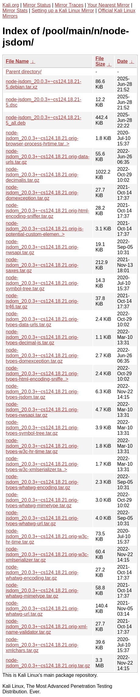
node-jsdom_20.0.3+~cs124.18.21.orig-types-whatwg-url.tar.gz (42, 518)
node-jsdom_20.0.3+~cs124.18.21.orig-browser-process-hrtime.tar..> (42, 138)
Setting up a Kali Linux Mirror (63, 10)
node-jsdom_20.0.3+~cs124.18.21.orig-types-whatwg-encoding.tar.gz (42, 482)
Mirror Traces (69, 5)
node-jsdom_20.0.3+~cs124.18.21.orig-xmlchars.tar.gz (42, 645)
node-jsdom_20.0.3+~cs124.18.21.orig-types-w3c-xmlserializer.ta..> (42, 464)
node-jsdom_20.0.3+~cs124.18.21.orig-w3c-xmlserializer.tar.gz (47, 554)
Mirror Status (37, 5)
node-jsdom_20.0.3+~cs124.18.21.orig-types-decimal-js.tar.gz (42, 337)
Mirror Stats (15, 10)
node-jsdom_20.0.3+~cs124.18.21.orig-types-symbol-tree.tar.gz (42, 428)
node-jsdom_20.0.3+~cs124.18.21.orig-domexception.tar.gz (42, 193)
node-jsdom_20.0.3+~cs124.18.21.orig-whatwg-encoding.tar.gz (42, 572)
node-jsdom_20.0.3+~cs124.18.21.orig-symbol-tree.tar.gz (42, 283)
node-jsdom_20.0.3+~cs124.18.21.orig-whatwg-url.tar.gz (42, 608)
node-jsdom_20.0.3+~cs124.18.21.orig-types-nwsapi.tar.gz (42, 410)
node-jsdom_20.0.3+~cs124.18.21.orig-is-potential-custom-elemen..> (44, 229)
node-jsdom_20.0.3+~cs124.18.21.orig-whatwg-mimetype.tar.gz (42, 590)
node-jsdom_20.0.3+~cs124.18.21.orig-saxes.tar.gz (42, 265)
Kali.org (10, 5)
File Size (100, 61)
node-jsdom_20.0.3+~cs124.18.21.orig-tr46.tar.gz (42, 301)
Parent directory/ (23, 71)
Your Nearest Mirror (108, 5)
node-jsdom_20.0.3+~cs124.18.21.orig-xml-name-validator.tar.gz (47, 626)
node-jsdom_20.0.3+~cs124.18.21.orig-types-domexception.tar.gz (42, 355)
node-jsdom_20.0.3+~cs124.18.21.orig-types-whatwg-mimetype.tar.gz (42, 500)
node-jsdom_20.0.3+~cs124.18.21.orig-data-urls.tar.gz (47, 157)
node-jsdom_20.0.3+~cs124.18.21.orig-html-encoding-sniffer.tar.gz (47, 211)
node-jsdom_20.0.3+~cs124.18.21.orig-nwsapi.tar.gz (42, 247)
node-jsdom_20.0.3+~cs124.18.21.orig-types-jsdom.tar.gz (42, 391)
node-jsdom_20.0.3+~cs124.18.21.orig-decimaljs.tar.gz (42, 175)
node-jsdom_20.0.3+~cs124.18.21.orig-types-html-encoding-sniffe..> (42, 373)
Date (122, 61)
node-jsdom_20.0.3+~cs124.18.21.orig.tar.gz (48, 663)
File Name (17, 61)
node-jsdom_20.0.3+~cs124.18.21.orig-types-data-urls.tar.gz (42, 319)
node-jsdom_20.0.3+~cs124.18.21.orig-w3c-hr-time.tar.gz (47, 536)
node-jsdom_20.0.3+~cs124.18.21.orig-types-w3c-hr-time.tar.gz (42, 446)
